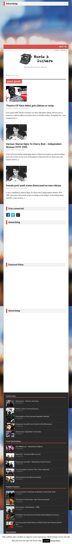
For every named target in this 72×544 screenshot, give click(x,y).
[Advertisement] (38, 25)
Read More (55, 540)
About (57, 50)
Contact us (64, 50)
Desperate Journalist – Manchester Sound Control (33, 462)
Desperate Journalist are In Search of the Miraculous (34, 424)
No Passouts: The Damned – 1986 (27, 507)
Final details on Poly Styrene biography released (32, 416)
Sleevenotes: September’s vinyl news (28, 432)
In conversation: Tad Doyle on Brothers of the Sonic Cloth (35, 492)
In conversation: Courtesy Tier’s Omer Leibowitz (32, 469)
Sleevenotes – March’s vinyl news (27, 401)
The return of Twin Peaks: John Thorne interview (32, 499)
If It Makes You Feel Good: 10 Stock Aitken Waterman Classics (37, 515)
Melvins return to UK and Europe (27, 409)
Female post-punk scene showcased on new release (33, 185)
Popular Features (13, 487)
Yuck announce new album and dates (28, 477)
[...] (16, 118)
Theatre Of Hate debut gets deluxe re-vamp (30, 105)
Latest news (11, 396)
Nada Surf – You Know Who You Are (28, 454)
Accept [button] (46, 541)
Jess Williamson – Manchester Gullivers (29, 446)
